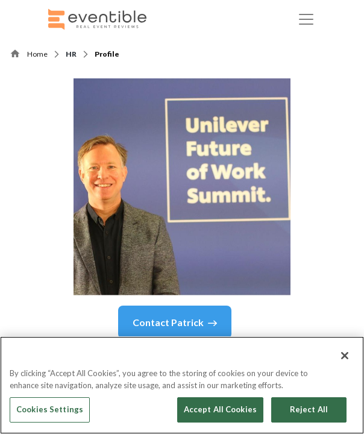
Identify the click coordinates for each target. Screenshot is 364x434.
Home (37, 53)
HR (71, 53)
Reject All (309, 409)
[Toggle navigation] (306, 19)
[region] (182, 385)
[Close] (344, 355)
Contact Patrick (175, 322)
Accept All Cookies (220, 409)
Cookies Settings (49, 409)
